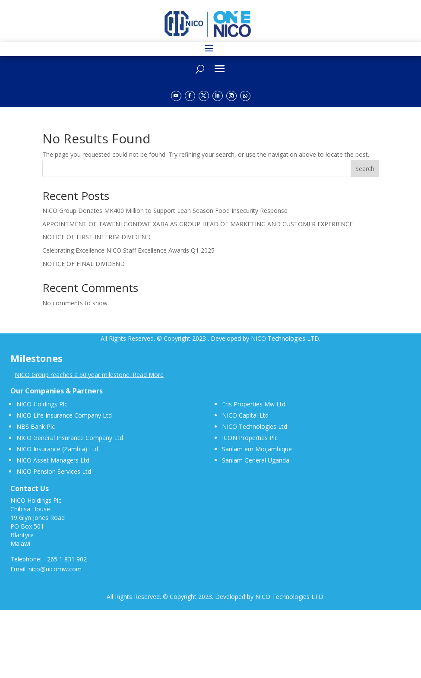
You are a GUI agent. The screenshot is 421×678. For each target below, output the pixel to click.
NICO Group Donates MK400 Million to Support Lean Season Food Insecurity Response (165, 210)
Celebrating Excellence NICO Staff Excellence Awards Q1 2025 (128, 250)
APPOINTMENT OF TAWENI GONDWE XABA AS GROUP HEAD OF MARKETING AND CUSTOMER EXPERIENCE (197, 224)
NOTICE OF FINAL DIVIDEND (83, 264)
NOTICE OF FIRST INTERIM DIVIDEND (96, 237)
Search (364, 169)
